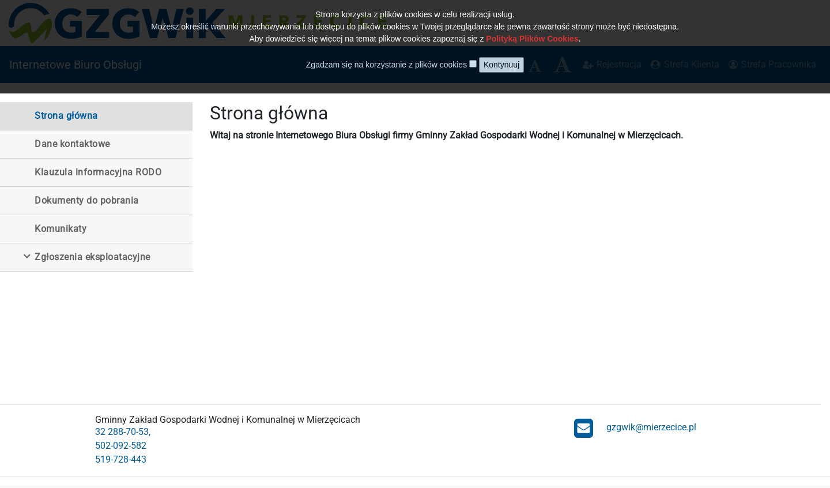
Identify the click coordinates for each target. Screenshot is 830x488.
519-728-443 (120, 459)
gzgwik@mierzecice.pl (635, 427)
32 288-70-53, (122, 431)
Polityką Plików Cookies (532, 31)
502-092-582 (120, 445)
